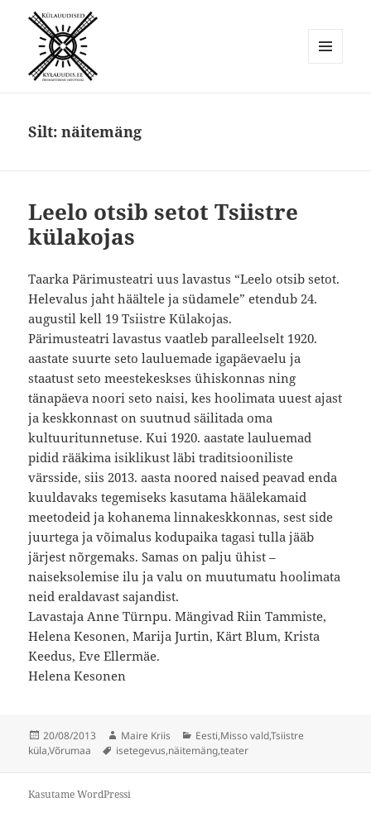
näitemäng (193, 750)
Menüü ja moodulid (326, 63)
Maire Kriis (146, 736)
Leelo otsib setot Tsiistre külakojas (163, 224)
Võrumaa (70, 750)
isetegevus (141, 750)
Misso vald (244, 736)
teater (234, 750)
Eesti (206, 736)
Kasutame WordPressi (79, 794)
